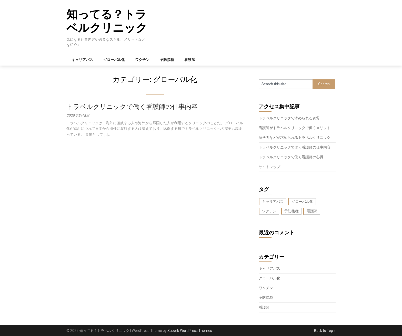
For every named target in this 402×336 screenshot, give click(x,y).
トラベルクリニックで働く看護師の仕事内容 (132, 106)
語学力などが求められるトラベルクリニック (294, 137)
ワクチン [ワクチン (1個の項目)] (269, 211)
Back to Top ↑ (325, 331)
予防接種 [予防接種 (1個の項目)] (291, 211)
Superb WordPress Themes (189, 331)
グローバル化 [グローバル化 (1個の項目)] (302, 202)
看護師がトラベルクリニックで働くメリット (294, 128)
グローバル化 (114, 60)
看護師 (189, 60)
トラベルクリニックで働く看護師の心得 (291, 157)
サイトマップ (269, 167)
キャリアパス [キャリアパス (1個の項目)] (273, 202)
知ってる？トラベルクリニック (106, 21)
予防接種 (167, 60)
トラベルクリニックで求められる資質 (289, 118)
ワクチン (142, 60)
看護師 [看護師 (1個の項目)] (312, 211)
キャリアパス (82, 60)
